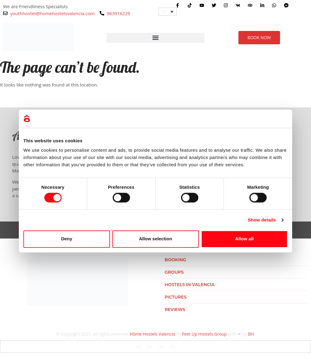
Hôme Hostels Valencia (152, 334)
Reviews (175, 309)
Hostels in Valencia (190, 284)
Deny (66, 239)
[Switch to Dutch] (173, 346)
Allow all (244, 239)
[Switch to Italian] (161, 346)
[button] (155, 38)
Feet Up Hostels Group (204, 334)
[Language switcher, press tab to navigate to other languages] (168, 12)
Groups (174, 272)
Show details (262, 219)
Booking (175, 259)
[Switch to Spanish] (150, 346)
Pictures (175, 297)
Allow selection (155, 239)
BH (251, 334)
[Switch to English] (138, 346)
